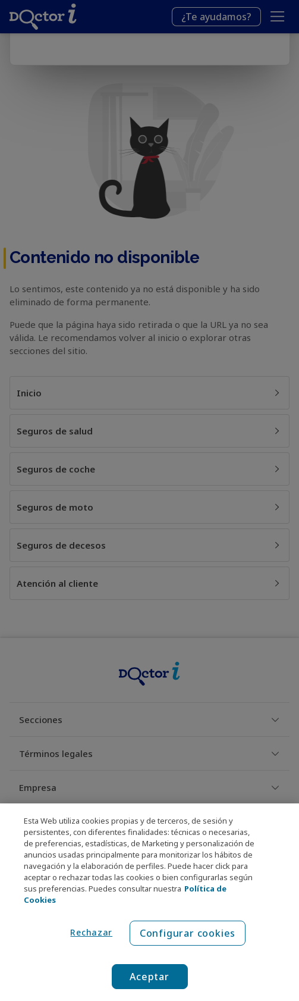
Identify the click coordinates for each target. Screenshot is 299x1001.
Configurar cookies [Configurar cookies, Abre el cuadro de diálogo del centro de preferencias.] (187, 933)
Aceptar (149, 976)
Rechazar (91, 932)
